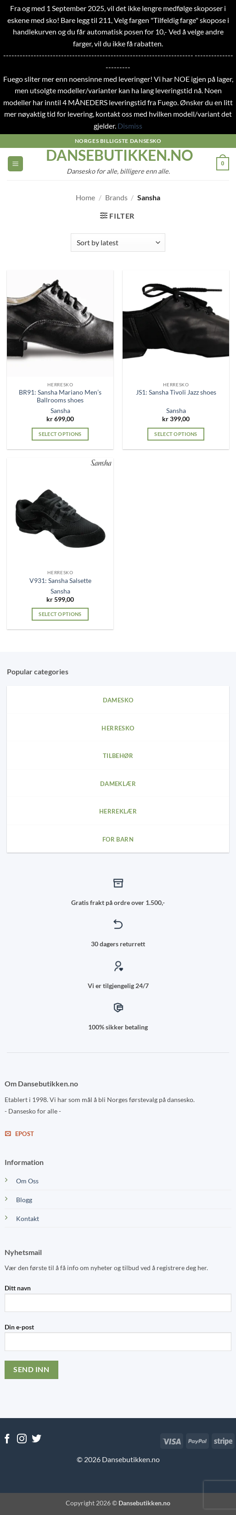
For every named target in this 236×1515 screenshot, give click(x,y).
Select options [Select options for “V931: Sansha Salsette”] (60, 614)
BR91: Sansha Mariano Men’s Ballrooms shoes (60, 396)
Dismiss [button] (130, 125)
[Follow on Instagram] (22, 1439)
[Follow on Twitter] (36, 1439)
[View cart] (222, 164)
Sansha (60, 410)
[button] (15, 163)
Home (85, 197)
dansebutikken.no (118, 155)
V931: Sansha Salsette (60, 580)
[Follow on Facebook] (7, 1439)
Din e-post (118, 1340)
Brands (116, 197)
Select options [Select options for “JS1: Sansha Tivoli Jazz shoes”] (175, 434)
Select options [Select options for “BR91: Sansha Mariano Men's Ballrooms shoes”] (60, 434)
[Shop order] (118, 242)
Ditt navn (118, 1301)
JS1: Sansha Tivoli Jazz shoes (176, 392)
